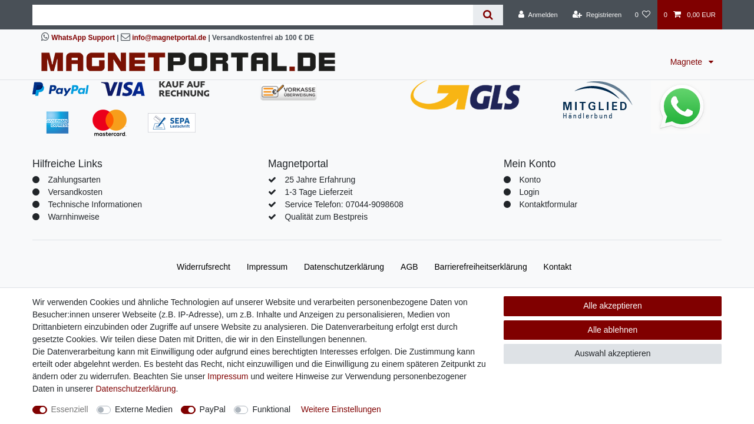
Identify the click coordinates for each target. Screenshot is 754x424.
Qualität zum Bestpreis (326, 216)
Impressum (267, 266)
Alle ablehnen (613, 329)
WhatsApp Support (83, 38)
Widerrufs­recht (203, 266)
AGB (409, 266)
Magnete (687, 62)
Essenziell (69, 409)
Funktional (271, 409)
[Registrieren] (597, 14)
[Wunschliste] (642, 14)
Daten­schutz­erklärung (344, 266)
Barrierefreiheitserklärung (481, 266)
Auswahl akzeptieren (612, 353)
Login (529, 192)
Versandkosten (75, 192)
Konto (530, 179)
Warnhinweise (73, 216)
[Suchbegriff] (252, 15)
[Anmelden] (538, 14)
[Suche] (488, 15)
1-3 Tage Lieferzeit (318, 192)
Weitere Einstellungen (341, 409)
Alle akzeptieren (612, 305)
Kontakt (557, 266)
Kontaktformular (548, 204)
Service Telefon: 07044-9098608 (344, 204)
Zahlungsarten (74, 179)
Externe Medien (144, 409)
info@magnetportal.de (169, 38)
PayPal (213, 409)
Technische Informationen (95, 204)
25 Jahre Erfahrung (320, 179)
